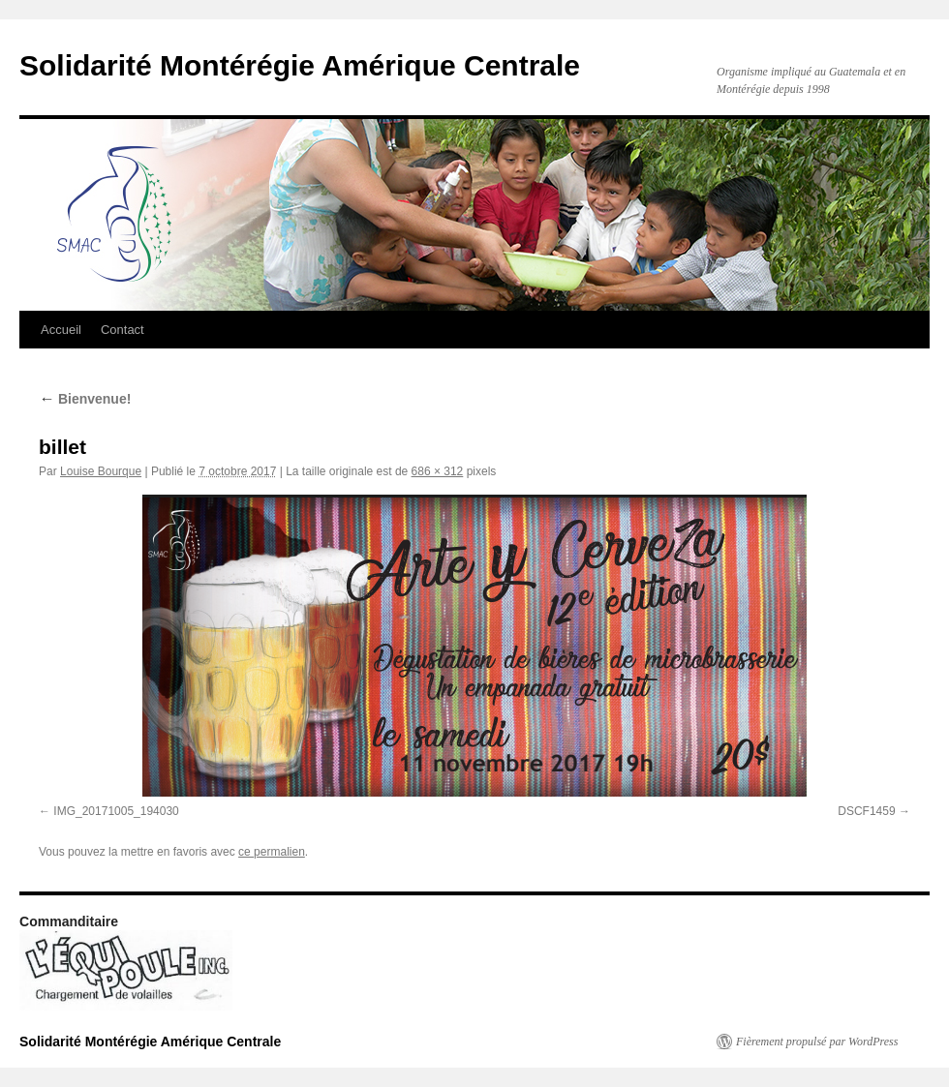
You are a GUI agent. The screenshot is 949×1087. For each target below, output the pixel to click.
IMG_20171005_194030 (115, 811)
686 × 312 (438, 471)
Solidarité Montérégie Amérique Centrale (299, 65)
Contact (122, 329)
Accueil (61, 329)
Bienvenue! (85, 399)
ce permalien (271, 852)
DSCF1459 (866, 811)
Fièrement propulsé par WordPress (817, 1041)
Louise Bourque (100, 471)
